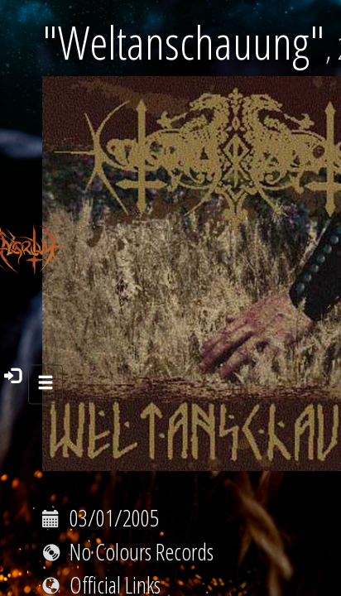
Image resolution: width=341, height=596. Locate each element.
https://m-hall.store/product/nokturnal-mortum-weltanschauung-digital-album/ (168, 573)
